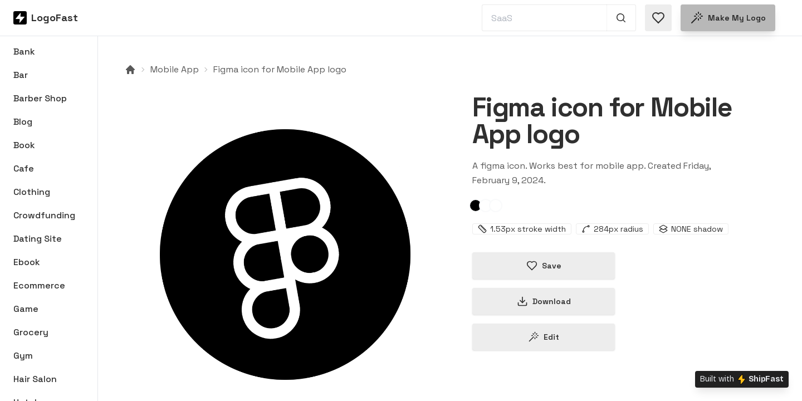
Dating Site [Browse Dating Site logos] (37, 238)
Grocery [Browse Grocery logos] (30, 332)
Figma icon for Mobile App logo (279, 69)
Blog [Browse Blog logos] (22, 122)
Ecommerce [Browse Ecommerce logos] (39, 285)
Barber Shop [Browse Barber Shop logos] (40, 98)
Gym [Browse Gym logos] (23, 355)
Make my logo (728, 18)
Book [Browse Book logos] (24, 145)
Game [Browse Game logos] (25, 309)
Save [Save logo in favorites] (543, 265)
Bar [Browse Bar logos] (20, 75)
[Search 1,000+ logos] (621, 17)
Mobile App (174, 69)
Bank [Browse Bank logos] (24, 51)
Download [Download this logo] (544, 301)
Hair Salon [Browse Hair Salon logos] (35, 379)
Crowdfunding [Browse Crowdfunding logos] (44, 215)
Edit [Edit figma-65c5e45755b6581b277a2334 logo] (543, 337)
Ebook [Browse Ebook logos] (26, 262)
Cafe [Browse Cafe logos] (23, 168)
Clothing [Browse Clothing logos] (31, 192)
